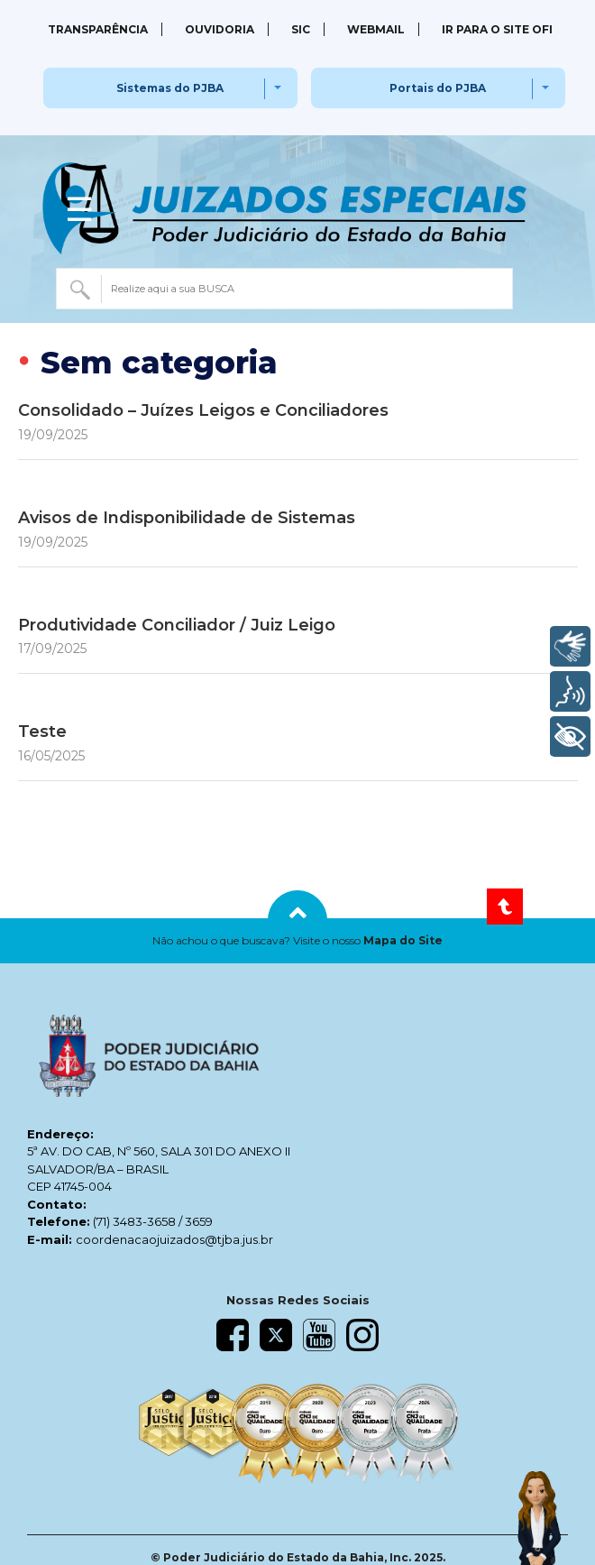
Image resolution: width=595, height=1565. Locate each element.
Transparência (98, 29)
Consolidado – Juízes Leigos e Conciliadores (203, 410)
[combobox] (284, 288)
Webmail (376, 29)
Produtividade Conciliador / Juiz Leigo (176, 625)
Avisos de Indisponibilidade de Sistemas (186, 518)
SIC (300, 29)
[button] (297, 940)
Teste (42, 731)
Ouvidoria (219, 29)
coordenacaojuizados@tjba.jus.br (174, 1239)
